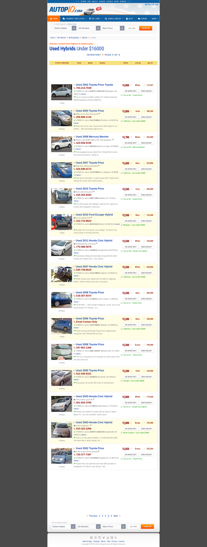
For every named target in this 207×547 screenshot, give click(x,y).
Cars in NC (127, 96)
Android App (87, 541)
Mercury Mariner (139, 147)
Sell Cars (94, 18)
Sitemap (96, 541)
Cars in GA (127, 251)
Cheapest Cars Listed (73, 18)
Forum (142, 18)
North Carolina (128, 433)
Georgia (126, 381)
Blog (129, 18)
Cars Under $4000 (138, 121)
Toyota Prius (137, 96)
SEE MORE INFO (130, 91)
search (146, 28)
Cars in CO (127, 459)
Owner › (84, 94)
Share (149, 4)
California (126, 121)
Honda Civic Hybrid (140, 251)
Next (117, 515)
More (154, 19)
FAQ (108, 541)
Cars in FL (127, 303)
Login (156, 4)
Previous (92, 515)
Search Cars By (113, 18)
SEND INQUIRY (146, 91)
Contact (121, 541)
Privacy (114, 541)
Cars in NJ (127, 355)
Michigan (126, 225)
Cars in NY (127, 199)
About (103, 541)
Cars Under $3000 (142, 433)
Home (53, 18)
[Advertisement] (103, 72)
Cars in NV (127, 147)
